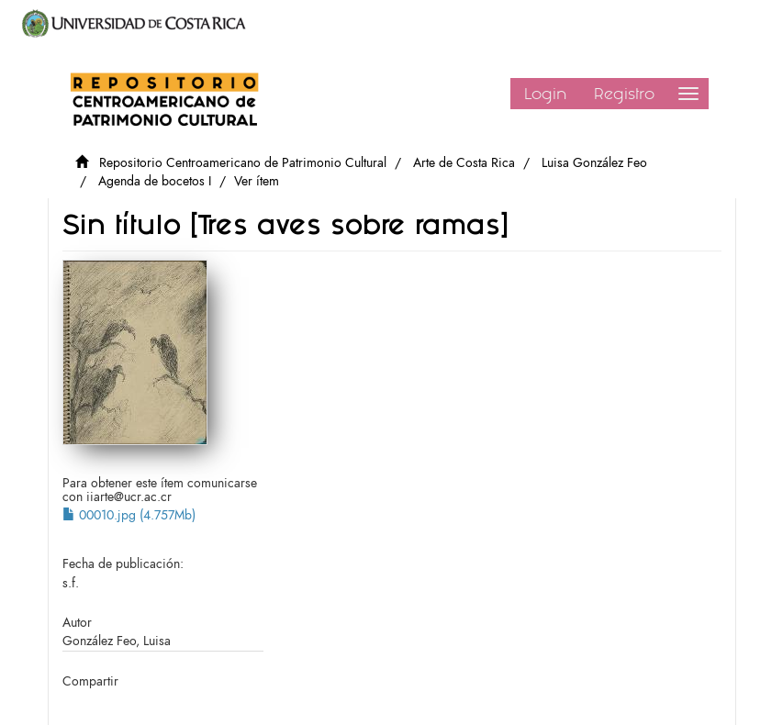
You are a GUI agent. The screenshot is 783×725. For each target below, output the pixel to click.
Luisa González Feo (594, 163)
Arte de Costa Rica (464, 163)
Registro (624, 94)
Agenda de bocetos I (154, 181)
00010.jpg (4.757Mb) (129, 515)
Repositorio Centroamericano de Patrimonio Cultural (242, 163)
